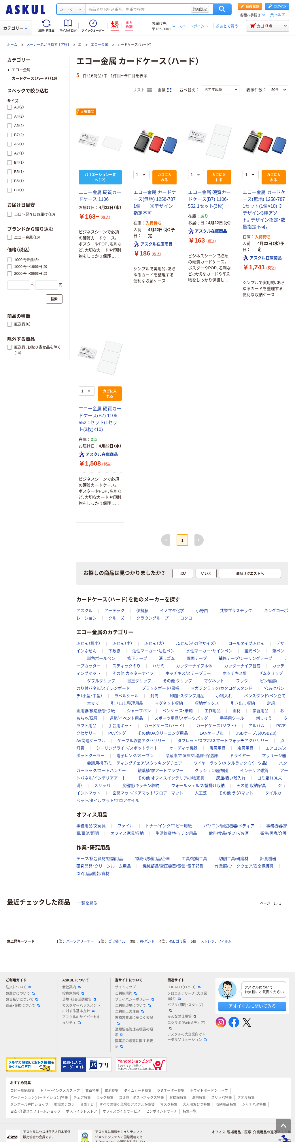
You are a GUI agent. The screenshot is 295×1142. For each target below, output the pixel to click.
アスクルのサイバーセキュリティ (81, 1020)
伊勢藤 (142, 610)
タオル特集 (246, 1098)
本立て (93, 703)
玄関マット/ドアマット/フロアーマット (147, 793)
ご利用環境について (133, 1006)
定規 (271, 703)
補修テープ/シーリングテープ (245, 658)
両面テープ (197, 658)
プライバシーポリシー (134, 1000)
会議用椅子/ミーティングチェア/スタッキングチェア (134, 763)
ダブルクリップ (101, 680)
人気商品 (87, 112)
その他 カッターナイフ (133, 673)
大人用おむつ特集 (196, 1105)
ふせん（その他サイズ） (196, 643)
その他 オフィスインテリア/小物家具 (171, 778)
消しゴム (167, 658)
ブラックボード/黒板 (160, 688)
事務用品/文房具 (91, 825)
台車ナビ (87, 1105)
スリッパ (102, 785)
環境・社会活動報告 (79, 1000)
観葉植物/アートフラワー (160, 770)
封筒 (154, 695)
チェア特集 (82, 1098)
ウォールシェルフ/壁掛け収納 (198, 785)
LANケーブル (212, 733)
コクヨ (186, 618)
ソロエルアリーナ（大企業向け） (187, 996)
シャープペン (139, 710)
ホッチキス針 (235, 673)
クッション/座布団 (211, 770)
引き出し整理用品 (127, 703)
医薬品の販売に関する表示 (134, 1043)
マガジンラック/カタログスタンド (221, 688)
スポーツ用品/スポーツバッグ (181, 718)
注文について (18, 987)
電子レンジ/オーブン (135, 755)
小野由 (202, 610)
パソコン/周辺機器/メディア (229, 825)
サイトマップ (125, 987)
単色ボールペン (101, 658)
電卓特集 (92, 1091)
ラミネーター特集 (170, 1091)
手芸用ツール (232, 718)
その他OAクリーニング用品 (163, 733)
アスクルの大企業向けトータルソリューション (187, 1037)
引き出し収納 (243, 703)
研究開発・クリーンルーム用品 (103, 866)
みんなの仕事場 (181, 1017)
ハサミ (158, 666)
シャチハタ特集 (254, 1105)
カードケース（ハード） (164, 725)
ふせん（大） (154, 643)
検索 (222, 9)
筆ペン (278, 651)
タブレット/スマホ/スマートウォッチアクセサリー (222, 740)
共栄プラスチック (236, 610)
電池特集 (111, 1091)
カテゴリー (15, 28)
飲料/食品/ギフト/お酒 (229, 833)
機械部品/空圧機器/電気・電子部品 (173, 866)
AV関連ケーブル (91, 740)
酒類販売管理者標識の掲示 (134, 1032)
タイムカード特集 (138, 1091)
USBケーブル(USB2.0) (255, 733)
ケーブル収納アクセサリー (141, 740)
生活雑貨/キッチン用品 (176, 833)
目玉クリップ (139, 680)
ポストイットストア (81, 1111)
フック (242, 680)
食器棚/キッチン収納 (141, 785)
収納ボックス (207, 703)
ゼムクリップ (271, 673)
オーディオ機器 (183, 748)
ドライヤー (240, 755)
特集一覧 (189, 1111)
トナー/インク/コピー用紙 (168, 825)
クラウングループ (152, 618)
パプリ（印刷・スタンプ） (185, 1007)
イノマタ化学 (172, 610)
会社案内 (71, 987)
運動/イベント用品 (126, 718)
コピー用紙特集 (22, 1091)
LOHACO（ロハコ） (184, 987)
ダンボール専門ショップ (29, 1105)
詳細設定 (200, 9)
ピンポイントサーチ (161, 1111)
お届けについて (20, 994)
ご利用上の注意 (129, 1012)
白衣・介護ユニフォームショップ (35, 1111)
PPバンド (147, 941)
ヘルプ (279, 15)
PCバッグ (117, 733)
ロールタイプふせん (246, 643)
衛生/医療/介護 (273, 833)
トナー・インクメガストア (60, 1091)
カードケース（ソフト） (216, 725)
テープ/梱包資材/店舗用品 (99, 858)
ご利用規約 (126, 994)
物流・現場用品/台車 (152, 858)
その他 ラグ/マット (236, 793)
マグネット (214, 680)
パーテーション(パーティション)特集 (39, 1098)
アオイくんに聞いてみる (252, 1006)
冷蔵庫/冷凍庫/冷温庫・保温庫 (191, 755)
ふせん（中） (122, 643)
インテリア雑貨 (254, 770)
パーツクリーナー (80, 941)
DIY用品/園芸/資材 (92, 873)
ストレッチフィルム (216, 941)
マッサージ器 (274, 755)
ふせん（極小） (88, 643)
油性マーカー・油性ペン (153, 651)
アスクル (84, 610)
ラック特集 (105, 1098)
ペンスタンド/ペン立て (264, 695)
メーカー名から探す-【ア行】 (48, 45)
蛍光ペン (252, 651)
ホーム (12, 45)
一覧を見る (87, 903)
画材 (236, 710)
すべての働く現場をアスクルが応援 (127, 1105)
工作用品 (213, 710)
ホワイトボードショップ (209, 1091)
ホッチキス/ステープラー (188, 673)
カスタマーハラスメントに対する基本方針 (81, 1008)
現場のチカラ (64, 1105)
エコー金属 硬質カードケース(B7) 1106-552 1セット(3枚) (209, 199)
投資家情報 (73, 994)
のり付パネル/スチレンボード (103, 688)
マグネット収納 (169, 703)
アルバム (256, 725)
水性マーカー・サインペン (209, 651)
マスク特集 (168, 1105)
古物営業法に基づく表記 (134, 1020)
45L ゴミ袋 (177, 941)
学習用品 (260, 710)
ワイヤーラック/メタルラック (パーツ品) (230, 763)
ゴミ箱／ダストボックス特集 (141, 1098)
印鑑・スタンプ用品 (187, 695)
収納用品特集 (226, 1105)
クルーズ (116, 618)
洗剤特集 (199, 1098)
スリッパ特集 (221, 1098)
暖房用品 (217, 748)
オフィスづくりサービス (122, 1111)
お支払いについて (22, 1000)
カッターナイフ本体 (194, 666)
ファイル (126, 825)
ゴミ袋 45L (116, 941)
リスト (142, 90)
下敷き (114, 651)
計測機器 (268, 858)
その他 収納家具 (251, 785)
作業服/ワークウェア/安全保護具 (244, 866)
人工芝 (201, 793)
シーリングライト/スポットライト (127, 748)
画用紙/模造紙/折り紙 (95, 710)
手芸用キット (120, 725)
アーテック (114, 610)
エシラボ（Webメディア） (186, 1025)
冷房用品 (245, 748)
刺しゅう (264, 718)
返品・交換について (23, 1006)
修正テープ (137, 658)
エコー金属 (99, 45)
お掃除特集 (178, 1098)
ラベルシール (126, 695)
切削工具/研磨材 (233, 858)
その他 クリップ (177, 680)
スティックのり (126, 666)
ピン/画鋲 (268, 680)
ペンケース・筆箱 (177, 710)
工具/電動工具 (194, 858)
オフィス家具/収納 (127, 833)
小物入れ (224, 695)
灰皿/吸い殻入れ (230, 778)
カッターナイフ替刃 (242, 666)
